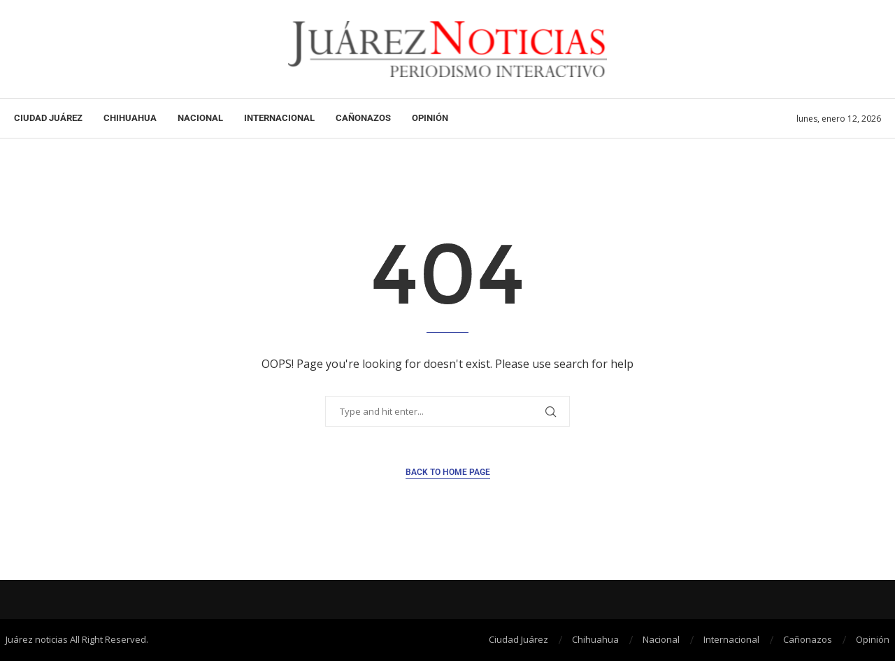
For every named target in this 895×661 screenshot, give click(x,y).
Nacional (200, 118)
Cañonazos (363, 118)
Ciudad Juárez (48, 118)
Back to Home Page (448, 472)
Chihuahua (130, 118)
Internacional (279, 118)
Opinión (430, 118)
